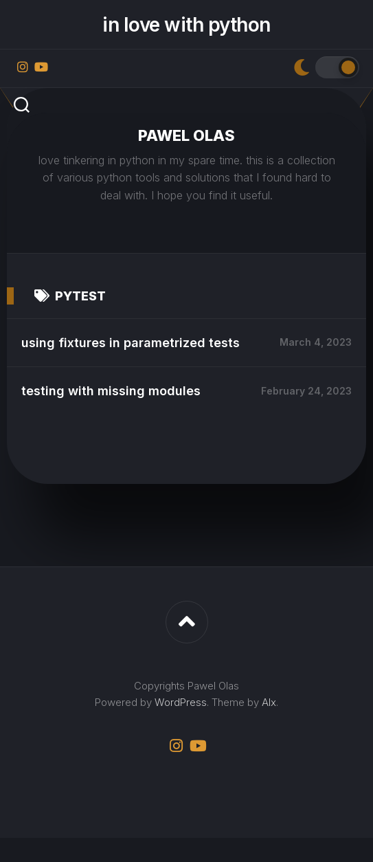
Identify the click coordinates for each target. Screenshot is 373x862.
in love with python (186, 24)
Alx (269, 726)
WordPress (181, 726)
